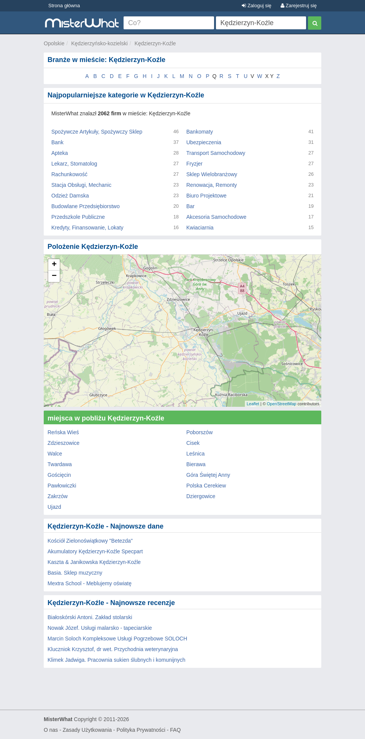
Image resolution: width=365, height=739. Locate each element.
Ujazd (54, 507)
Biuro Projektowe (206, 196)
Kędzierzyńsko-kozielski (99, 43)
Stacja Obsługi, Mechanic (81, 185)
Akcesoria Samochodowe (216, 217)
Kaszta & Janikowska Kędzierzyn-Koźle (94, 562)
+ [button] (54, 265)
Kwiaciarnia (200, 228)
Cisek (193, 443)
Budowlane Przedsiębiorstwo (85, 206)
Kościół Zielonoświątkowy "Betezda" (90, 541)
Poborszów (199, 432)
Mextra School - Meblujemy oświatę (90, 583)
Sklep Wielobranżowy (211, 174)
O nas (51, 730)
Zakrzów (58, 496)
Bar (190, 206)
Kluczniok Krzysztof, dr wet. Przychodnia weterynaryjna (113, 649)
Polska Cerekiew (206, 486)
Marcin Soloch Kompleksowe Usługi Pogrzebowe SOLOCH (117, 638)
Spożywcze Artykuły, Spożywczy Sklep (96, 132)
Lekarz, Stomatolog (74, 164)
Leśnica (195, 454)
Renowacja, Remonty (211, 185)
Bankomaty (199, 132)
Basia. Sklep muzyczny (75, 573)
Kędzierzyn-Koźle (155, 43)
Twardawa (60, 464)
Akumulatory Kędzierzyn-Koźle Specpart (95, 551)
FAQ (175, 730)
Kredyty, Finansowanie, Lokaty (87, 228)
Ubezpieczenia (203, 142)
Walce (55, 454)
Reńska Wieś (63, 432)
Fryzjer (194, 164)
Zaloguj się (256, 5)
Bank (57, 142)
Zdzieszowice (63, 443)
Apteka (59, 153)
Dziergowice (200, 496)
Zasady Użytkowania (87, 730)
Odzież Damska (70, 196)
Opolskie (54, 43)
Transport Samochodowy (215, 153)
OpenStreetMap (282, 403)
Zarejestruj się (299, 5)
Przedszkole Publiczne (78, 217)
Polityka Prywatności (140, 730)
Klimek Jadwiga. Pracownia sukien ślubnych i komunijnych (117, 660)
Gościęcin (59, 475)
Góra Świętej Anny (208, 475)
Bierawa (196, 464)
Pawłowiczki (62, 486)
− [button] (54, 276)
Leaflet (253, 403)
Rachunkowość (69, 174)
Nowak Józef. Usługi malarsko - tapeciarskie (100, 628)
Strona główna (64, 5)
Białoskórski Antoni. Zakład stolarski (90, 617)
